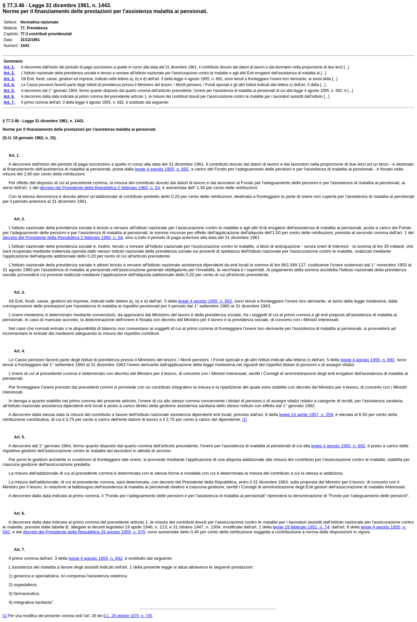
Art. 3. (17, 292)
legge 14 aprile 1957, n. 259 (306, 414)
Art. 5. (17, 437)
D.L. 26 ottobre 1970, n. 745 (127, 616)
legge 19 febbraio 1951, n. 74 (301, 527)
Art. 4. (17, 351)
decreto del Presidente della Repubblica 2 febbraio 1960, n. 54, (100, 187)
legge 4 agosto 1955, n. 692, (367, 359)
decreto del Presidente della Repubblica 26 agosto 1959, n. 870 (84, 531)
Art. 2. (17, 219)
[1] (244, 419)
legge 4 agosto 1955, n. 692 (162, 169)
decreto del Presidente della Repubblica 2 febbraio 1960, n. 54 (63, 237)
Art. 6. (17, 513)
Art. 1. (14, 155)
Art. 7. (17, 549)
